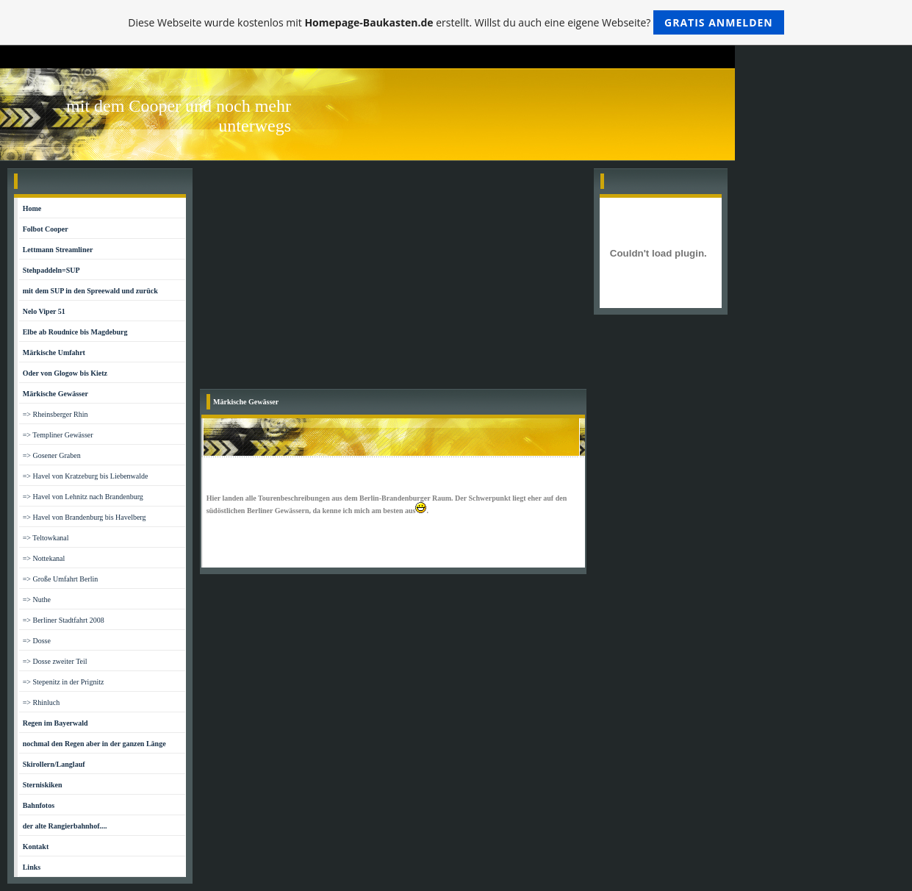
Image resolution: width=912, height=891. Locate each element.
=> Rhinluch (41, 702)
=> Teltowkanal (46, 538)
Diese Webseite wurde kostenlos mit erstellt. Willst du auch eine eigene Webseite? (456, 22)
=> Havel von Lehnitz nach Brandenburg (83, 497)
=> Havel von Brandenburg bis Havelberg (84, 517)
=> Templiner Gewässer (58, 435)
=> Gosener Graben (52, 455)
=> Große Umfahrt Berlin (60, 579)
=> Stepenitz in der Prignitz (63, 682)
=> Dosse (37, 641)
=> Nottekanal (44, 558)
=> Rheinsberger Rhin (55, 414)
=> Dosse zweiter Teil (55, 661)
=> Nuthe (37, 599)
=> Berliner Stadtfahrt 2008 (63, 620)
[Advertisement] (393, 279)
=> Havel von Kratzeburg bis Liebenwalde (85, 476)
